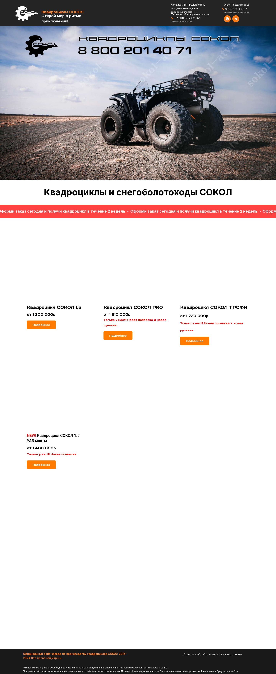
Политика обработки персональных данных (213, 654)
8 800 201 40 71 (237, 9)
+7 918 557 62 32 (187, 18)
